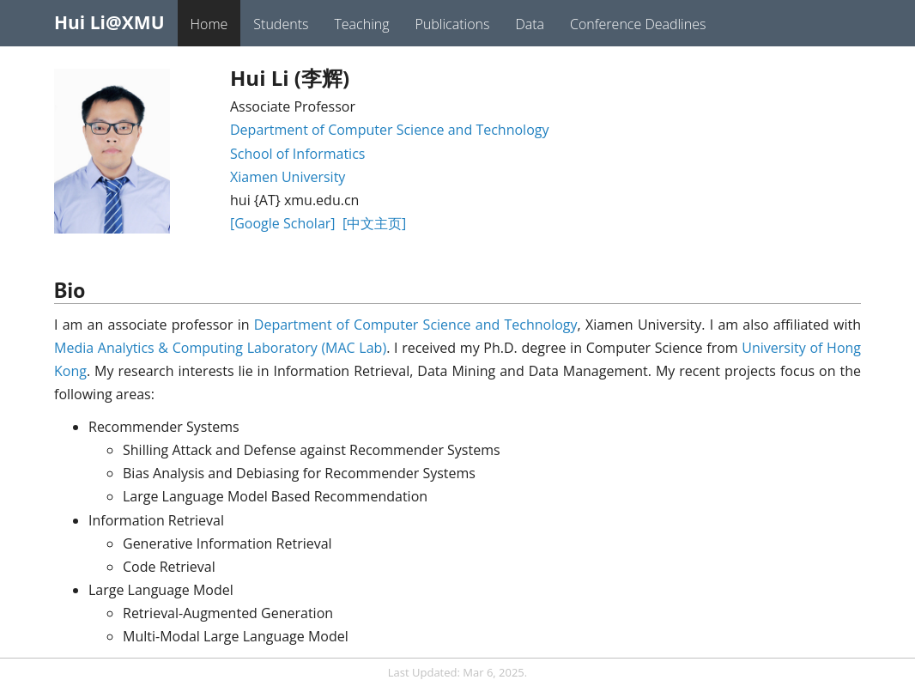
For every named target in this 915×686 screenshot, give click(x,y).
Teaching (361, 24)
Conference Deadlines (638, 24)
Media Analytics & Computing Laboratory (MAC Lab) (220, 347)
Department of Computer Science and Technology (389, 129)
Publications (452, 24)
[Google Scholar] (283, 223)
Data (529, 24)
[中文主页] (374, 223)
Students (280, 24)
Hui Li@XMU (109, 22)
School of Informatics (297, 153)
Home (209, 24)
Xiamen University (287, 176)
